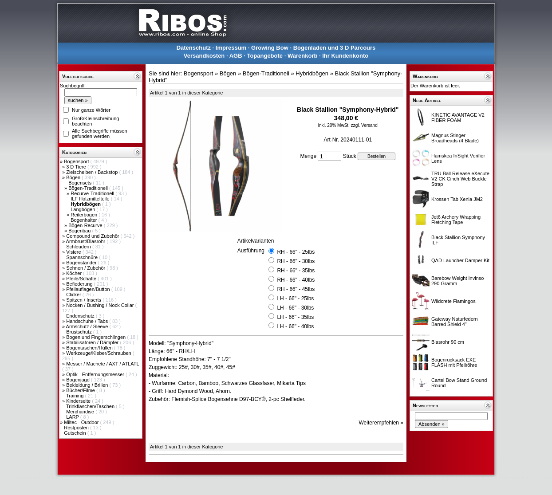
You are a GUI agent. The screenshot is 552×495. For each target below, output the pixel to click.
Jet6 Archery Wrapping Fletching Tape (456, 219)
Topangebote (265, 55)
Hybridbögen (312, 73)
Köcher (74, 273)
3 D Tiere (76, 166)
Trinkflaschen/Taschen (91, 406)
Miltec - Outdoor (82, 422)
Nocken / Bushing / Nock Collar (100, 305)
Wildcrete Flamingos (453, 301)
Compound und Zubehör (93, 236)
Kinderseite (79, 401)
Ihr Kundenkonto (345, 55)
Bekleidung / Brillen (87, 385)
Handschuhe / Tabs (87, 321)
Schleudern (79, 246)
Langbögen (83, 209)
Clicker (74, 294)
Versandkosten (204, 55)
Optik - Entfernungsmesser (96, 374)
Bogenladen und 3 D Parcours (334, 47)
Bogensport (77, 161)
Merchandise (80, 411)
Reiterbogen (85, 214)
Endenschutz (81, 315)
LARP (73, 417)
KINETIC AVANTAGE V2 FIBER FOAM (458, 117)
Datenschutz (194, 47)
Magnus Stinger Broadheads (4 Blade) (455, 138)
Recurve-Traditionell (93, 193)
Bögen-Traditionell (88, 188)
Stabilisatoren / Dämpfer (93, 342)
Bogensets (80, 182)
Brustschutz (79, 331)
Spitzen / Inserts (84, 299)
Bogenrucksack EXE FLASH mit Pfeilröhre (454, 362)
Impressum (231, 47)
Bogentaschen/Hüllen (90, 347)
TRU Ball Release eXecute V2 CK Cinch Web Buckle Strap (460, 179)
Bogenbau (80, 230)
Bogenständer (82, 262)
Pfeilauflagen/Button (88, 289)
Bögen (74, 177)
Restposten (77, 427)
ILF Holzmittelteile (90, 198)
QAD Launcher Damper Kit (460, 260)
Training (75, 395)
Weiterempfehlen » (381, 423)
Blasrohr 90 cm (447, 342)
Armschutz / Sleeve (88, 326)
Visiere (74, 252)
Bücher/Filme (81, 390)
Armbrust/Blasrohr (86, 241)
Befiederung (80, 284)
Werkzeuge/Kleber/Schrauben (99, 353)
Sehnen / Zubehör (86, 268)
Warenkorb (302, 55)
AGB (235, 55)
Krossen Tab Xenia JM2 (457, 199)
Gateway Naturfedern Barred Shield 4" (454, 321)
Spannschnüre (82, 257)
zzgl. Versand (364, 125)
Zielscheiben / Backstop (92, 172)
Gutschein (75, 433)
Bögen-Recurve (86, 225)
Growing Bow (269, 47)
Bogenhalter (84, 220)
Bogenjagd (78, 379)
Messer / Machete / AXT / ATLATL (102, 363)
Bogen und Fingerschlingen (96, 337)
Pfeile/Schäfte (82, 278)
